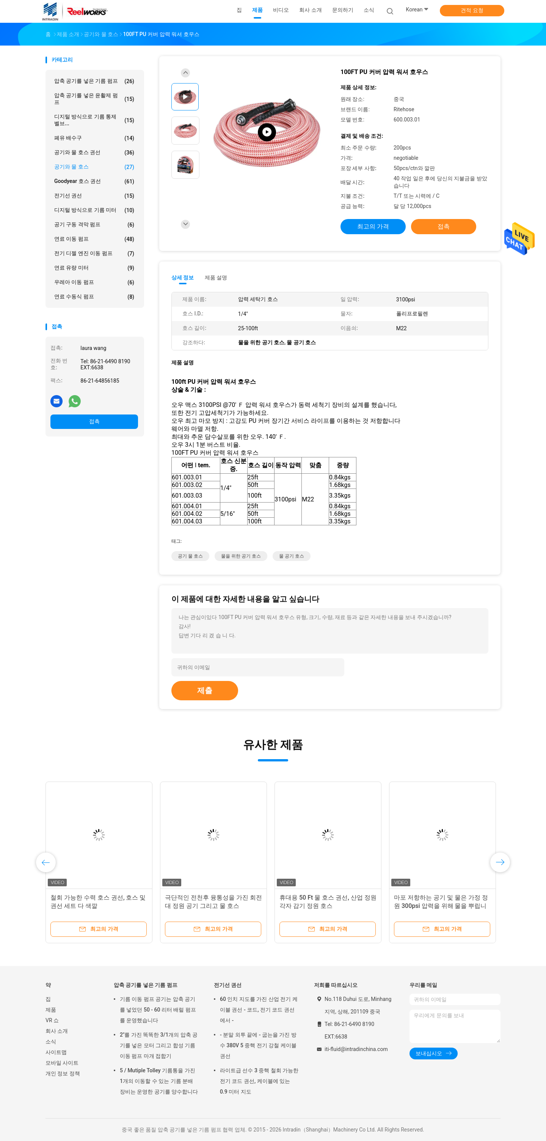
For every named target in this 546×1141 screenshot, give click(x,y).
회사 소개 (57, 1031)
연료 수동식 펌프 (94, 297)
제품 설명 (216, 277)
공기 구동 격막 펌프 (94, 225)
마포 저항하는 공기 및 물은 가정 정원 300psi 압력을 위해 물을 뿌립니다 (441, 906)
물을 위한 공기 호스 (241, 556)
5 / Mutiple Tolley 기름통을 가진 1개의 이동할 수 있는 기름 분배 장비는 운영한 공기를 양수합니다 (159, 1081)
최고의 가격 (373, 226)
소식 (51, 1042)
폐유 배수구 (94, 138)
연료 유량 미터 (94, 268)
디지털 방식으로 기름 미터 (94, 210)
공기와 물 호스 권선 (94, 152)
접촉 (94, 421)
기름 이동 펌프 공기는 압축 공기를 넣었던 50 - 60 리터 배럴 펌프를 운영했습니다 (158, 1009)
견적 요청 (472, 10)
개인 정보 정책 (63, 1073)
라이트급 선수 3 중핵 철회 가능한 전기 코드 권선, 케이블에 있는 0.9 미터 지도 (259, 1081)
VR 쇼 (52, 1020)
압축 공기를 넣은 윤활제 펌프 (94, 98)
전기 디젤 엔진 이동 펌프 (94, 253)
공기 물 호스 (190, 556)
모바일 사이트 (62, 1063)
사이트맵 (56, 1052)
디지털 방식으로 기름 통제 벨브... (94, 119)
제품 (51, 1010)
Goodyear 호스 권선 (94, 181)
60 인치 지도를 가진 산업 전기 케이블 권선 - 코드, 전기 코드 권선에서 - (259, 1009)
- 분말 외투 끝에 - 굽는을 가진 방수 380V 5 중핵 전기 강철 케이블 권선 (258, 1045)
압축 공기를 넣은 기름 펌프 (94, 81)
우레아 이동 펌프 (94, 282)
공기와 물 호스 (94, 167)
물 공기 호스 (291, 556)
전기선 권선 (94, 196)
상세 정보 (182, 277)
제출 (204, 690)
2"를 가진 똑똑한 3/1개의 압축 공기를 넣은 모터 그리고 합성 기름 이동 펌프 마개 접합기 (159, 1045)
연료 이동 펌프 (94, 239)
